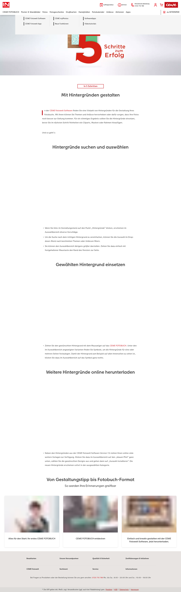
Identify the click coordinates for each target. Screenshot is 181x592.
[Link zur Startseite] (27, 5)
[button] (155, 5)
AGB (115, 589)
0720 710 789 (97, 577)
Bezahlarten (31, 558)
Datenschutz (124, 589)
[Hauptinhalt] (90, 283)
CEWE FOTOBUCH (118, 345)
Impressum (135, 589)
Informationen (131, 569)
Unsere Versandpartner (69, 558)
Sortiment (64, 569)
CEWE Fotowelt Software (61, 110)
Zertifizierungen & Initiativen (137, 558)
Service (95, 569)
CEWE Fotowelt (33, 569)
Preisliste (109, 589)
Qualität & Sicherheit (101, 558)
